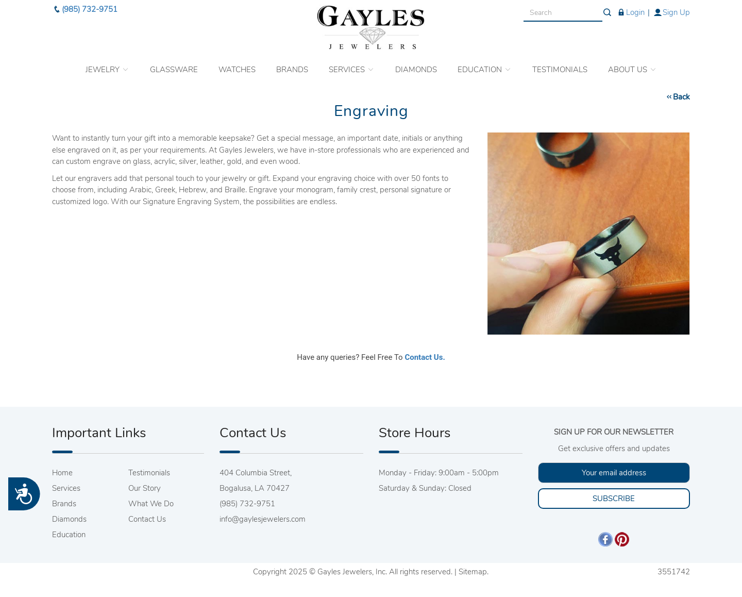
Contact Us (147, 519)
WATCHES (237, 67)
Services (66, 488)
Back (677, 97)
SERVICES (352, 67)
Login (630, 10)
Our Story (144, 488)
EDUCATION (485, 67)
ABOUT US (632, 67)
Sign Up (671, 10)
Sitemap (473, 572)
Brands (64, 504)
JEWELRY (107, 67)
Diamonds (69, 519)
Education (69, 534)
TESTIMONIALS (559, 67)
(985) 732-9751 (84, 7)
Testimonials (149, 473)
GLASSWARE (174, 67)
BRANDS (292, 67)
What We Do (151, 504)
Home (62, 473)
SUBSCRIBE (614, 498)
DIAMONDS (416, 67)
